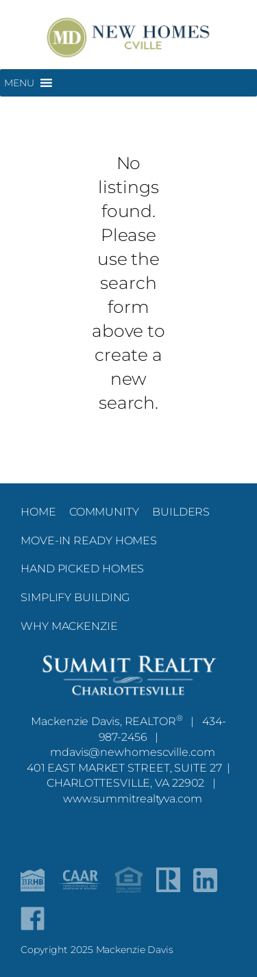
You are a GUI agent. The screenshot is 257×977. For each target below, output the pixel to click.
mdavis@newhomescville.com (132, 752)
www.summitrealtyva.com (132, 798)
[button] (19, 83)
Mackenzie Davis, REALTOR (107, 721)
